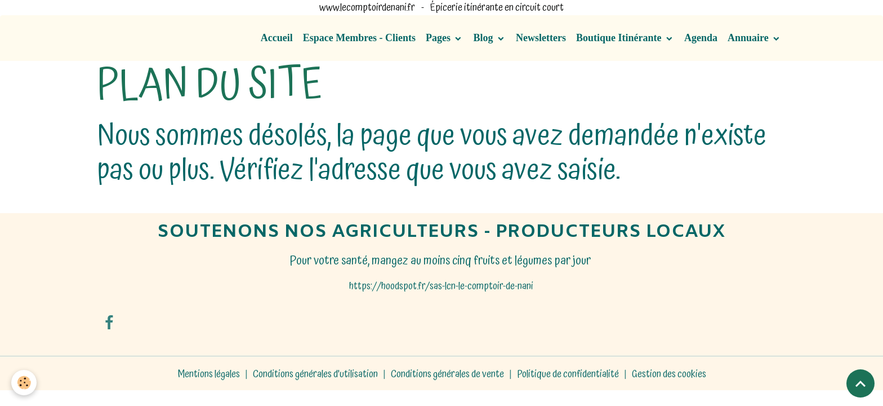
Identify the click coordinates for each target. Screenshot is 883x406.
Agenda (700, 37)
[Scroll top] (860, 383)
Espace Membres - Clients (359, 37)
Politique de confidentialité (568, 374)
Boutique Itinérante (620, 37)
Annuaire (749, 37)
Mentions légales (208, 374)
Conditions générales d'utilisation (315, 374)
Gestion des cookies (669, 374)
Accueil (277, 37)
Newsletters (541, 37)
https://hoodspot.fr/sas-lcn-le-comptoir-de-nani (441, 286)
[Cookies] (24, 382)
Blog (484, 37)
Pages (439, 37)
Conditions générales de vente (447, 374)
